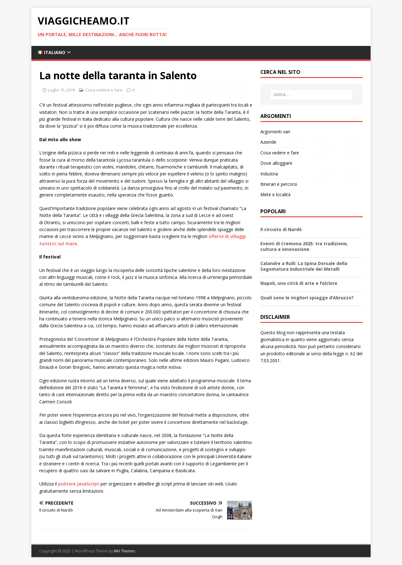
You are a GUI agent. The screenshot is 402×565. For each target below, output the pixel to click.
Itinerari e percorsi (278, 184)
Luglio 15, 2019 (61, 90)
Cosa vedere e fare (103, 90)
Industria (269, 174)
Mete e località (275, 194)
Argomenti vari (275, 132)
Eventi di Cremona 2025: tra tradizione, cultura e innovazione (304, 246)
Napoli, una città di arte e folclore (298, 283)
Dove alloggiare (276, 163)
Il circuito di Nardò (281, 229)
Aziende (268, 142)
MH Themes (124, 551)
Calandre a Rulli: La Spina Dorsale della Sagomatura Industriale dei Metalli (303, 266)
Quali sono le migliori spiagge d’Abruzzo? (307, 298)
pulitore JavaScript (78, 484)
